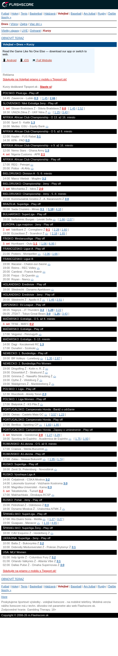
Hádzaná (49, 13)
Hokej (15, 13)
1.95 (52, 459)
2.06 (47, 253)
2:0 (41, 188)
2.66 (52, 98)
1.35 (49, 358)
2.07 (70, 219)
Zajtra (23, 24)
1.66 (62, 219)
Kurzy (47, 30)
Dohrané (35, 30)
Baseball (76, 13)
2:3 (44, 394)
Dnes (4, 24)
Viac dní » (36, 24)
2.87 (57, 358)
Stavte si (46, 86)
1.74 (60, 459)
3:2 (44, 178)
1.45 (45, 98)
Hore (4, 596)
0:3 (36, 98)
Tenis (24, 13)
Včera (14, 24)
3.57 (53, 414)
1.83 (48, 424)
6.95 (51, 243)
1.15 (46, 522)
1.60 (64, 229)
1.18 (50, 209)
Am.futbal (89, 13)
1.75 (78, 438)
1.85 (56, 424)
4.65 (54, 522)
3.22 (58, 309)
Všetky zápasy (10, 30)
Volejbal (63, 13)
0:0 (64, 108)
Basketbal (36, 13)
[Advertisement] (59, 638)
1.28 (50, 309)
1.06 (43, 243)
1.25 (57, 112)
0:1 (48, 229)
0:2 (32, 323)
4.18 (58, 209)
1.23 (61, 414)
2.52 (80, 108)
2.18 (54, 233)
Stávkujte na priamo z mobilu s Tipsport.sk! (29, 570)
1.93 (85, 438)
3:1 (39, 136)
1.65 (62, 233)
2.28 (56, 229)
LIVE (25, 30)
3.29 (57, 434)
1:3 (33, 122)
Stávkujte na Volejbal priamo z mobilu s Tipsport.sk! (35, 79)
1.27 (49, 434)
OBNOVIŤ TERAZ (12, 38)
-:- (49, 112)
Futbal (5, 13)
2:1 (43, 154)
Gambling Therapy (38, 609)
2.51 (59, 299)
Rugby (102, 13)
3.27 (59, 519)
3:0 (67, 198)
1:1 (35, 243)
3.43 (65, 112)
